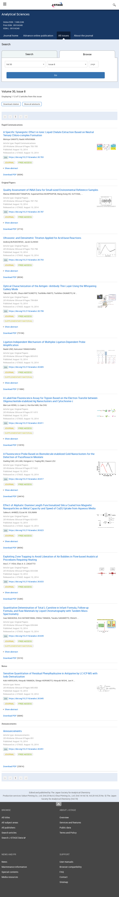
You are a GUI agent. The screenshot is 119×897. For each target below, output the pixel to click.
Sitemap (64, 882)
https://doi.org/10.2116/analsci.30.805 (26, 367)
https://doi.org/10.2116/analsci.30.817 (26, 478)
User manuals (66, 861)
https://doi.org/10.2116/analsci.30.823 (26, 530)
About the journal (83, 35)
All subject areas (10, 822)
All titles (6, 817)
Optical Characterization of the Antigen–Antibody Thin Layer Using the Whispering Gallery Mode (49, 287)
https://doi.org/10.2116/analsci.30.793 (26, 259)
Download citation (11, 104)
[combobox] (25, 64)
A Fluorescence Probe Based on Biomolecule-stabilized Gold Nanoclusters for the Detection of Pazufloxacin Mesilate (48, 455)
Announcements (12, 731)
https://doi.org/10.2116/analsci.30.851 (26, 749)
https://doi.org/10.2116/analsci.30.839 (26, 635)
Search (29, 54)
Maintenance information (14, 866)
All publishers (8, 827)
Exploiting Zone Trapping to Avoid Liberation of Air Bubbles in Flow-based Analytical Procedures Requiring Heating (50, 558)
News (4, 861)
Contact (64, 876)
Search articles (9, 832)
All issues (63, 35)
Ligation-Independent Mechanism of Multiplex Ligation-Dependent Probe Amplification (44, 343)
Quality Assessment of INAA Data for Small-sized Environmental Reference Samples (50, 190)
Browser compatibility (71, 866)
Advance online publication (38, 35)
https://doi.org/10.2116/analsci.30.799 (26, 311)
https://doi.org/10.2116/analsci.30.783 (26, 157)
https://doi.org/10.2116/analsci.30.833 (26, 581)
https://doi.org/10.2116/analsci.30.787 (26, 211)
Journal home (10, 35)
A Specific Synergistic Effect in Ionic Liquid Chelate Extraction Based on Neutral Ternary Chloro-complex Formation (48, 133)
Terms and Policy (68, 832)
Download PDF (10, 174)
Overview (64, 817)
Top (58, 804)
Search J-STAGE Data (14, 837)
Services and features (70, 822)
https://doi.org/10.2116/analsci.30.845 (26, 698)
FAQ (62, 871)
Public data (65, 827)
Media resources (10, 876)
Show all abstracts (32, 104)
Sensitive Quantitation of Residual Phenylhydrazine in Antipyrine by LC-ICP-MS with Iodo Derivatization (50, 675)
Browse (87, 54)
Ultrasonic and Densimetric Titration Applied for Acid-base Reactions (42, 238)
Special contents (10, 871)
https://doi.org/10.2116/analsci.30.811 (26, 423)
